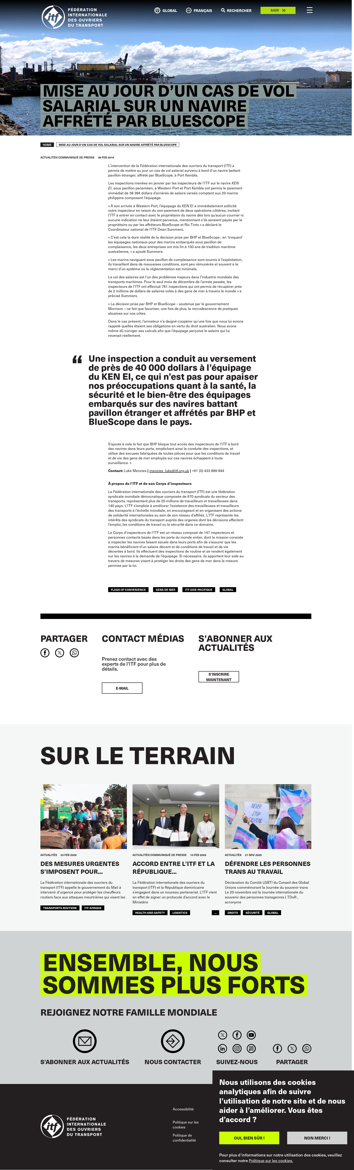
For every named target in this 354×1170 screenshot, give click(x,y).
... (215, 913)
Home (47, 145)
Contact (173, 1043)
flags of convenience (128, 590)
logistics (179, 913)
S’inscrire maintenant (218, 676)
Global (227, 590)
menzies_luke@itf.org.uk (169, 470)
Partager (64, 638)
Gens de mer (165, 590)
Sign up (85, 1043)
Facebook (237, 1035)
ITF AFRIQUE (93, 908)
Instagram (237, 1048)
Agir (274, 10)
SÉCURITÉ (253, 913)
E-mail (122, 688)
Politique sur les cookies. (271, 1160)
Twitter (223, 1035)
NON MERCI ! (317, 1138)
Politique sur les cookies (186, 1124)
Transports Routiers (60, 908)
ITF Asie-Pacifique (198, 590)
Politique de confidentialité (184, 1137)
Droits (233, 913)
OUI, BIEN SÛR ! (249, 1138)
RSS (251, 1048)
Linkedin (223, 1048)
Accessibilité (183, 1109)
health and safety (150, 913)
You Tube (251, 1035)
